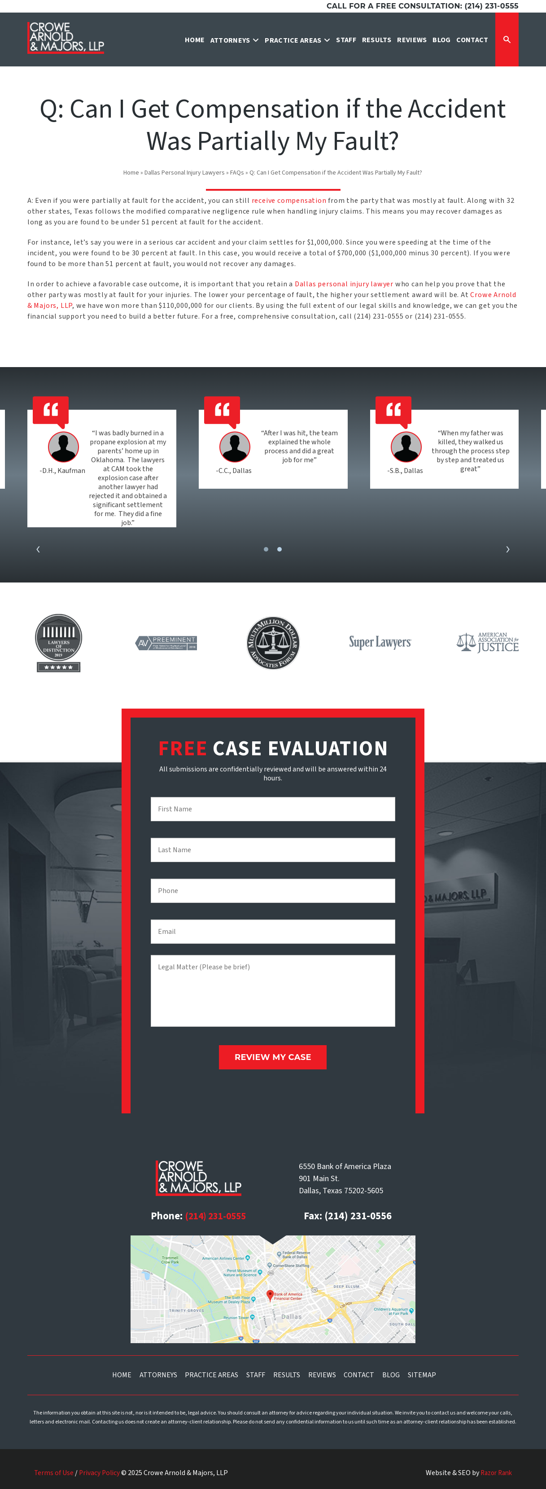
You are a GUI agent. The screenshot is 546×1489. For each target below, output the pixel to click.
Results (286, 1371)
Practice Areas (211, 1371)
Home (131, 172)
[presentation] (38, 550)
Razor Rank (494, 1469)
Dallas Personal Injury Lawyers (184, 172)
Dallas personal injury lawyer (344, 284)
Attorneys (158, 1371)
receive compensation (289, 201)
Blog (391, 1371)
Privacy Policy (100, 1469)
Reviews (322, 1371)
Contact (359, 1371)
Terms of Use (54, 1469)
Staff (255, 1371)
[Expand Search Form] (507, 39)
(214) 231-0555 (215, 1212)
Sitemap (422, 1371)
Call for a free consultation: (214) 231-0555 (423, 6)
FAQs (237, 172)
